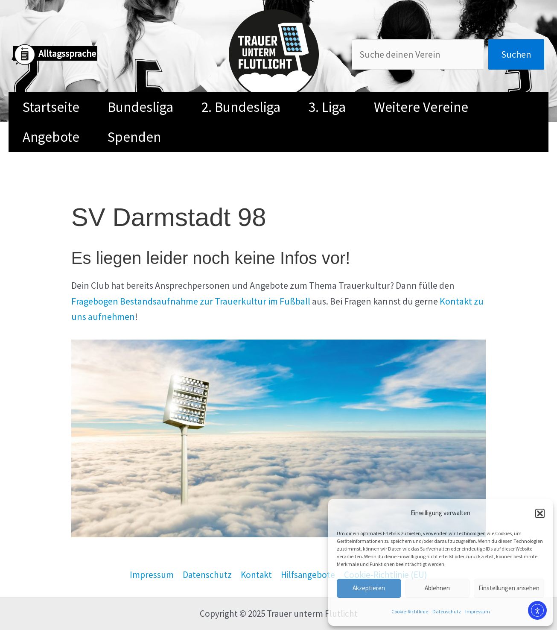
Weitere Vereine (421, 107)
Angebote (51, 137)
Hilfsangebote (308, 574)
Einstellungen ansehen (509, 588)
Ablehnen (437, 588)
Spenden (134, 137)
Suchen (516, 54)
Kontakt (256, 574)
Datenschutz (446, 611)
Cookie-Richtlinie (409, 611)
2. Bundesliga (240, 107)
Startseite (51, 107)
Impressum (477, 611)
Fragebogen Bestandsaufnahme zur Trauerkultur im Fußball (190, 301)
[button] (540, 513)
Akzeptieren (369, 588)
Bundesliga (140, 107)
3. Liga (327, 107)
